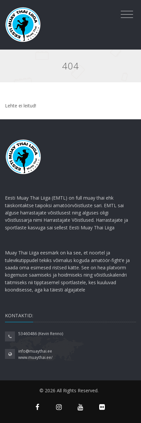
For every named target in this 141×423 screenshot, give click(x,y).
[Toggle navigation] (126, 14)
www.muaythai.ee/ (35, 357)
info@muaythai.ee (35, 351)
